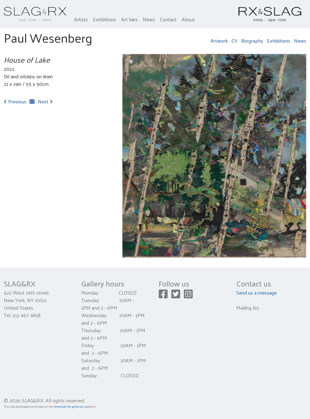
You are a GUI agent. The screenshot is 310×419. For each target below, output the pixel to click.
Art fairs (129, 19)
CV (235, 40)
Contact (168, 19)
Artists (81, 19)
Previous (15, 101)
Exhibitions (104, 19)
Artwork (219, 40)
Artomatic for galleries (68, 406)
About (188, 19)
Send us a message (256, 292)
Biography (252, 40)
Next (45, 101)
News (149, 19)
